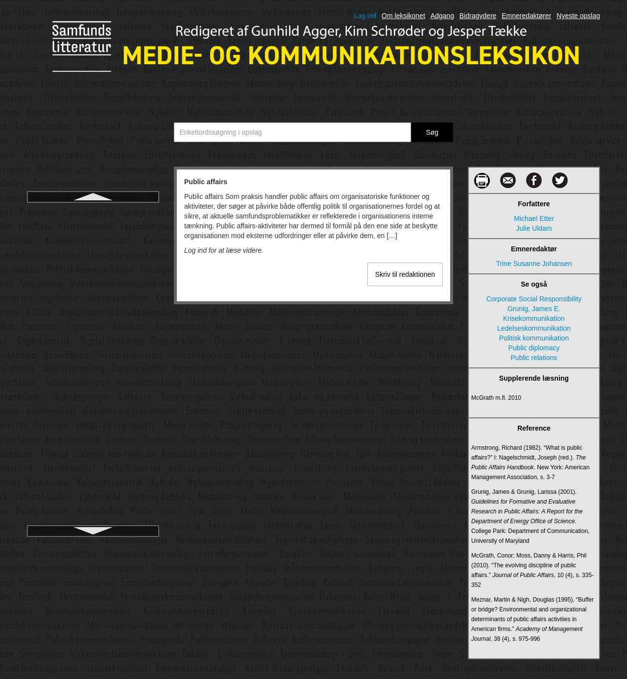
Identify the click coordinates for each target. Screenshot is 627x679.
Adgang (442, 16)
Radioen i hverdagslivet (93, 441)
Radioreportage (93, 522)
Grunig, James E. (533, 309)
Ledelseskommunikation (534, 328)
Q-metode (93, 353)
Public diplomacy (93, 230)
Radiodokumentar (93, 406)
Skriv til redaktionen (405, 274)
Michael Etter (534, 218)
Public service (93, 283)
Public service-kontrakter (92, 300)
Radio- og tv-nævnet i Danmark (93, 388)
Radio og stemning (93, 371)
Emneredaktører (526, 16)
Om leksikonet (403, 16)
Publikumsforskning (92, 336)
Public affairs (93, 212)
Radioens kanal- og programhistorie (93, 459)
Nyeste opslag (578, 16)
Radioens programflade (93, 477)
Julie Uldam (534, 228)
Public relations (93, 265)
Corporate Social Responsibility (534, 299)
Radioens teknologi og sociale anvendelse (93, 499)
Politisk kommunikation (534, 338)
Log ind (365, 16)
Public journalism (93, 247)
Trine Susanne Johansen (534, 263)
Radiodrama (93, 424)
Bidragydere (478, 16)
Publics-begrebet (93, 318)
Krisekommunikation (534, 318)
